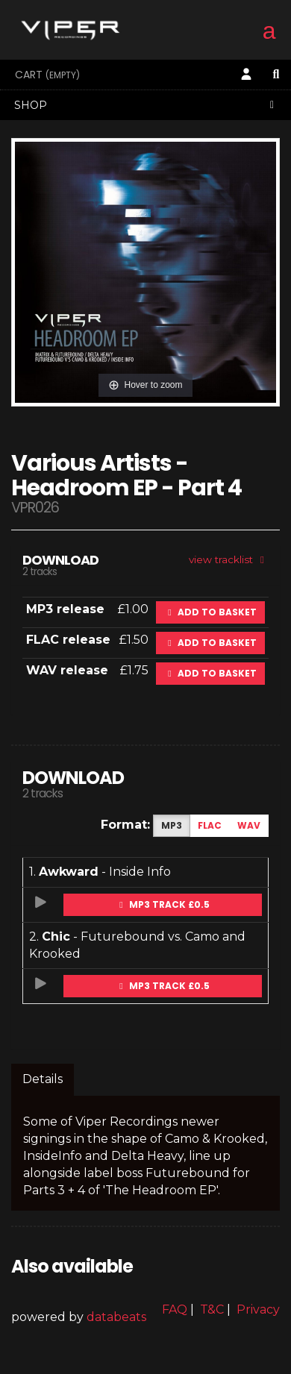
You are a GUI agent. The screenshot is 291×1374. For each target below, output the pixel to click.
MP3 (171, 825)
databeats (116, 1317)
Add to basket (210, 612)
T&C (212, 1309)
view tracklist (229, 559)
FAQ (174, 1309)
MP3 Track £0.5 (163, 904)
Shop (146, 105)
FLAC (210, 825)
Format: (125, 825)
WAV (248, 825)
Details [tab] (42, 1079)
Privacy (258, 1309)
